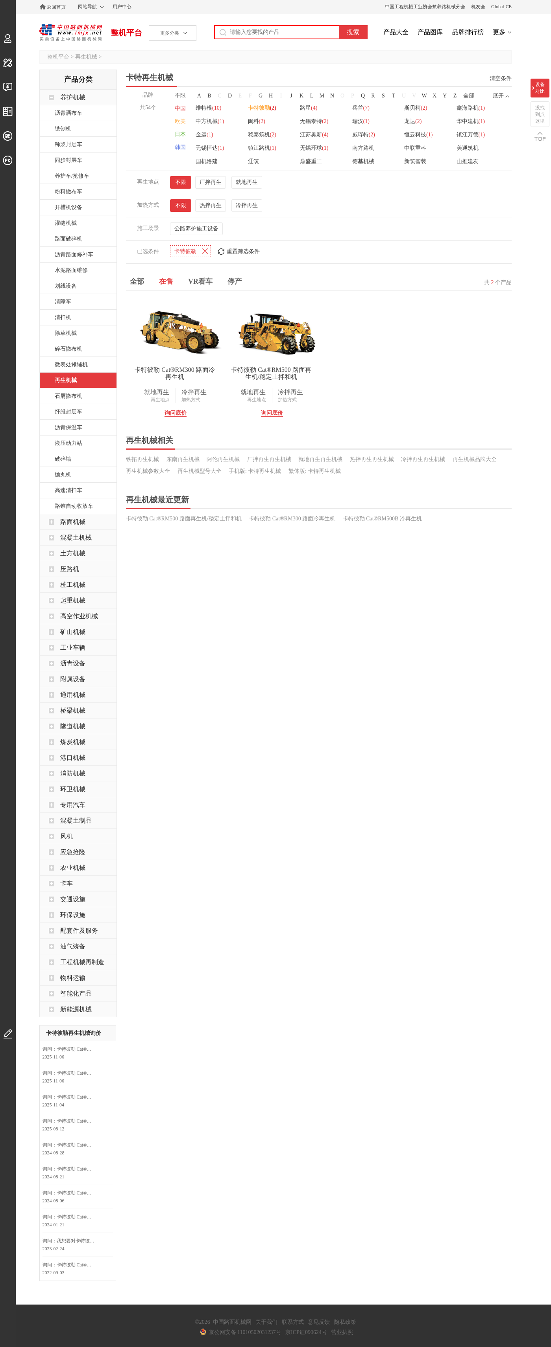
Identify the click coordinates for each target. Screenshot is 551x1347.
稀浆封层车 (68, 144)
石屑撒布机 (68, 396)
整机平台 (126, 32)
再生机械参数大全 (148, 471)
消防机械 (72, 773)
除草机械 (66, 333)
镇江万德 (471, 135)
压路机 (69, 569)
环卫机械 (72, 789)
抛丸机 (63, 475)
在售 (166, 281)
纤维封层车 (68, 412)
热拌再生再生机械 (372, 459)
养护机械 (72, 97)
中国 (180, 108)
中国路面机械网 (70, 32)
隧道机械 (72, 726)
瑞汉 (361, 121)
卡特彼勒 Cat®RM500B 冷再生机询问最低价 (77, 1265)
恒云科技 (418, 135)
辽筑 (253, 161)
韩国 (180, 147)
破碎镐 (63, 459)
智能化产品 (76, 993)
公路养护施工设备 (196, 229)
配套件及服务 (79, 930)
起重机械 (72, 600)
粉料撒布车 (68, 192)
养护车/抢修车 (72, 176)
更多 (499, 32)
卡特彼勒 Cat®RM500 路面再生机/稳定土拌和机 (271, 373)
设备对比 (540, 88)
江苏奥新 (314, 135)
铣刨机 (63, 129)
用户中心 (122, 6)
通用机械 (72, 694)
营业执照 (342, 1332)
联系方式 (293, 1322)
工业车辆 (72, 647)
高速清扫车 (68, 490)
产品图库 (430, 32)
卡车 (66, 883)
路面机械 (72, 521)
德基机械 (363, 161)
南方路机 (363, 148)
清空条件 (501, 78)
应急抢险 (72, 852)
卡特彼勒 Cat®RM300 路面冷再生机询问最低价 (77, 1073)
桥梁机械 (72, 710)
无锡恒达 (210, 148)
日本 (180, 134)
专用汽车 (72, 804)
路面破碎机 (68, 239)
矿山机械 (72, 631)
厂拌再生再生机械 (269, 459)
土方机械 (72, 553)
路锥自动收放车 (74, 506)
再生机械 (86, 57)
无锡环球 (314, 148)
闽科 (256, 121)
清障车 (63, 302)
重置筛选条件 (243, 251)
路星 (308, 108)
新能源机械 (76, 1009)
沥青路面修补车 (74, 254)
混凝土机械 (76, 537)
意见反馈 (319, 1322)
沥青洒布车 (68, 113)
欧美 (180, 121)
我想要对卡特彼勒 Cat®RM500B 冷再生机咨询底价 (77, 1241)
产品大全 (396, 32)
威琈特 (363, 135)
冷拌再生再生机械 (423, 459)
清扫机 (63, 317)
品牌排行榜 (468, 32)
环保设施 (72, 914)
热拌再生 (211, 205)
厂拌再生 (211, 182)
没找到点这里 (540, 114)
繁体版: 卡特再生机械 (314, 471)
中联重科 (415, 148)
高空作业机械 (79, 616)
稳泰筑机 (262, 135)
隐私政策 (345, 1322)
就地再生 (247, 182)
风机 (66, 836)
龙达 (413, 121)
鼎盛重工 (311, 161)
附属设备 (72, 679)
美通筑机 (468, 148)
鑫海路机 (471, 108)
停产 (234, 281)
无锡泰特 (314, 121)
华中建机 (471, 121)
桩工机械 (72, 584)
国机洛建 (207, 161)
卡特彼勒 (262, 108)
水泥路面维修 (71, 270)
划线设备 (66, 286)
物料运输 (72, 977)
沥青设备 (72, 663)
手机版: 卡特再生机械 (255, 471)
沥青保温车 (68, 427)
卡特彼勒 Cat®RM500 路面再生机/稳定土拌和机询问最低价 (77, 1049)
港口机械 (72, 757)
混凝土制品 (76, 820)
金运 (204, 135)
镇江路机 (262, 148)
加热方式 (190, 399)
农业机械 (72, 867)
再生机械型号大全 (200, 471)
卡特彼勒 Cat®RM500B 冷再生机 (382, 519)
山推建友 (468, 161)
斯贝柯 (415, 108)
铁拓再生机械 (142, 459)
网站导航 (87, 6)
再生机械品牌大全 (475, 459)
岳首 (361, 108)
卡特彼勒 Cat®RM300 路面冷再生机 (174, 373)
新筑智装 (415, 161)
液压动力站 (68, 443)
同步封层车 (68, 160)
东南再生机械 (183, 459)
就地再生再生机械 (320, 459)
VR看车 (200, 281)
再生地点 (160, 399)
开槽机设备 (68, 207)
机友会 (478, 6)
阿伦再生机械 (223, 459)
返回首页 (56, 7)
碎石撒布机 (68, 349)
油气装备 (72, 946)
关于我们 (266, 1322)
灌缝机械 (66, 223)
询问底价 (176, 413)
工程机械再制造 (82, 962)
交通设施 (72, 899)
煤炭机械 (72, 742)
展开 (498, 96)
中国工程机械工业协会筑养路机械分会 (425, 6)
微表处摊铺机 (71, 365)
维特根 (208, 108)
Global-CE (501, 6)
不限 (180, 95)
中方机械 (210, 121)
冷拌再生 (247, 205)
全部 (468, 96)
